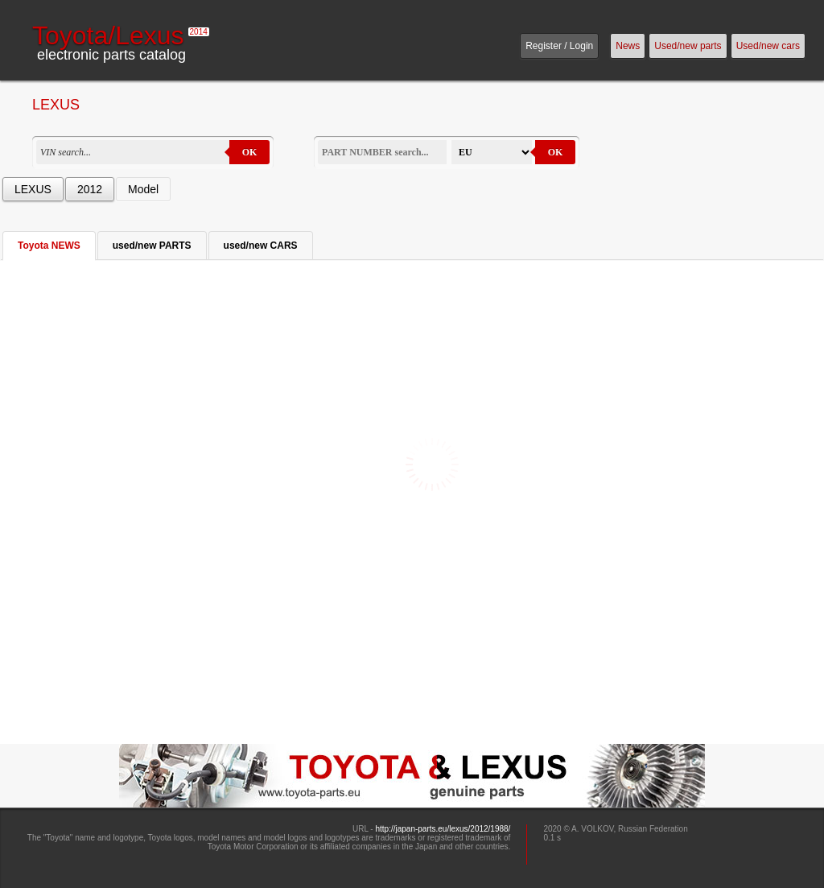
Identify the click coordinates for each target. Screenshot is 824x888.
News (628, 46)
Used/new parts (687, 46)
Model (143, 189)
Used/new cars (768, 46)
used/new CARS (261, 245)
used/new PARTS (152, 245)
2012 (89, 189)
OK (250, 152)
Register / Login (559, 46)
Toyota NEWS (49, 245)
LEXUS (33, 189)
